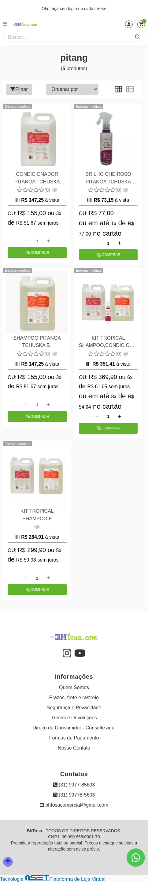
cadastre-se (95, 8)
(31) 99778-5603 (74, 794)
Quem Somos (74, 687)
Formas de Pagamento (74, 737)
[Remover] (25, 241)
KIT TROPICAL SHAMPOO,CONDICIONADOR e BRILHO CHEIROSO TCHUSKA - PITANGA (108, 342)
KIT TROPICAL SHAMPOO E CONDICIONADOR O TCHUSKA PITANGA (37, 515)
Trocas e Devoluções (74, 717)
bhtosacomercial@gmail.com (74, 805)
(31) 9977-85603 (74, 784)
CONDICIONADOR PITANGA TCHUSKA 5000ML (37, 179)
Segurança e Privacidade (74, 707)
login (73, 8)
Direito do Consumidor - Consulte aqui (73, 727)
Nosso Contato (74, 747)
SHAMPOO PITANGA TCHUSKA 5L (37, 341)
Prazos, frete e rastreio (74, 697)
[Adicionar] (48, 241)
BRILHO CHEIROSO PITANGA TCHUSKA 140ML (108, 179)
